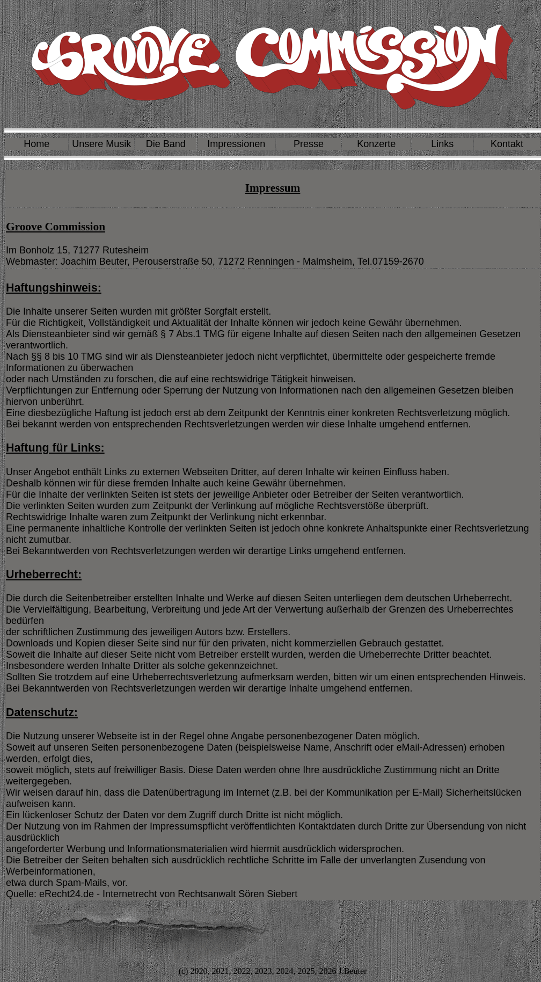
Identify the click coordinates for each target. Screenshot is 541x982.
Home (36, 144)
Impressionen (236, 144)
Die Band (166, 144)
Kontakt (507, 144)
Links (442, 144)
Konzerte (376, 144)
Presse (309, 144)
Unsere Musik (101, 144)
